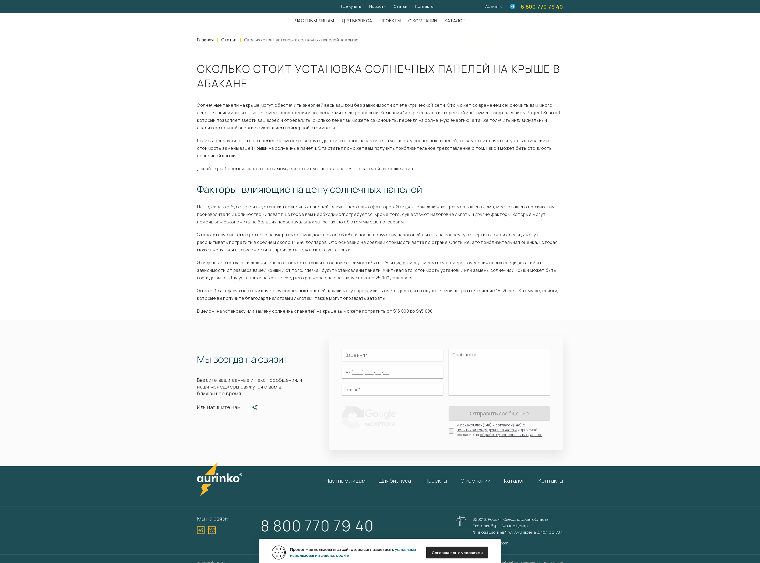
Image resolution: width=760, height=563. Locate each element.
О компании (422, 21)
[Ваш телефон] (392, 372)
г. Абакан (490, 6)
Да (479, 38)
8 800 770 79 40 (542, 6)
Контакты (424, 6)
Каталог (455, 21)
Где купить (351, 6)
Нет (507, 38)
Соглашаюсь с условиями (457, 552)
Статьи (400, 6)
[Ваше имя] (392, 355)
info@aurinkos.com (490, 543)
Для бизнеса (357, 21)
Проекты (390, 21)
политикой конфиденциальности (487, 429)
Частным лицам (314, 21)
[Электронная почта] (392, 389)
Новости (377, 6)
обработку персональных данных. (511, 434)
